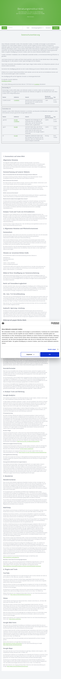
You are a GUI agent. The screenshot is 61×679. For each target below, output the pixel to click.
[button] (37, 27)
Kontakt (56, 28)
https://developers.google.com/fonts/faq (12, 643)
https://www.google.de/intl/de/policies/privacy (20, 594)
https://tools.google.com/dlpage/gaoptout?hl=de (28, 441)
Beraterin (48, 28)
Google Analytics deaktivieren (26, 448)
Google (16, 120)
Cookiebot (36, 84)
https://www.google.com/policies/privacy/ (12, 644)
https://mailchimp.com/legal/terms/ (11, 557)
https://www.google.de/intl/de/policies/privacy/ (17, 666)
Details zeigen (52, 349)
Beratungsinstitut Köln (30, 9)
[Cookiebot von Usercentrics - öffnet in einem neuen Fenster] (52, 323)
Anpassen (30, 354)
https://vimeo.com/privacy (15, 619)
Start (28, 28)
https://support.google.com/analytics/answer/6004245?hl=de (32, 452)
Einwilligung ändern (6, 81)
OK (50, 354)
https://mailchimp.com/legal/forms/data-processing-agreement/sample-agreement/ (22, 566)
